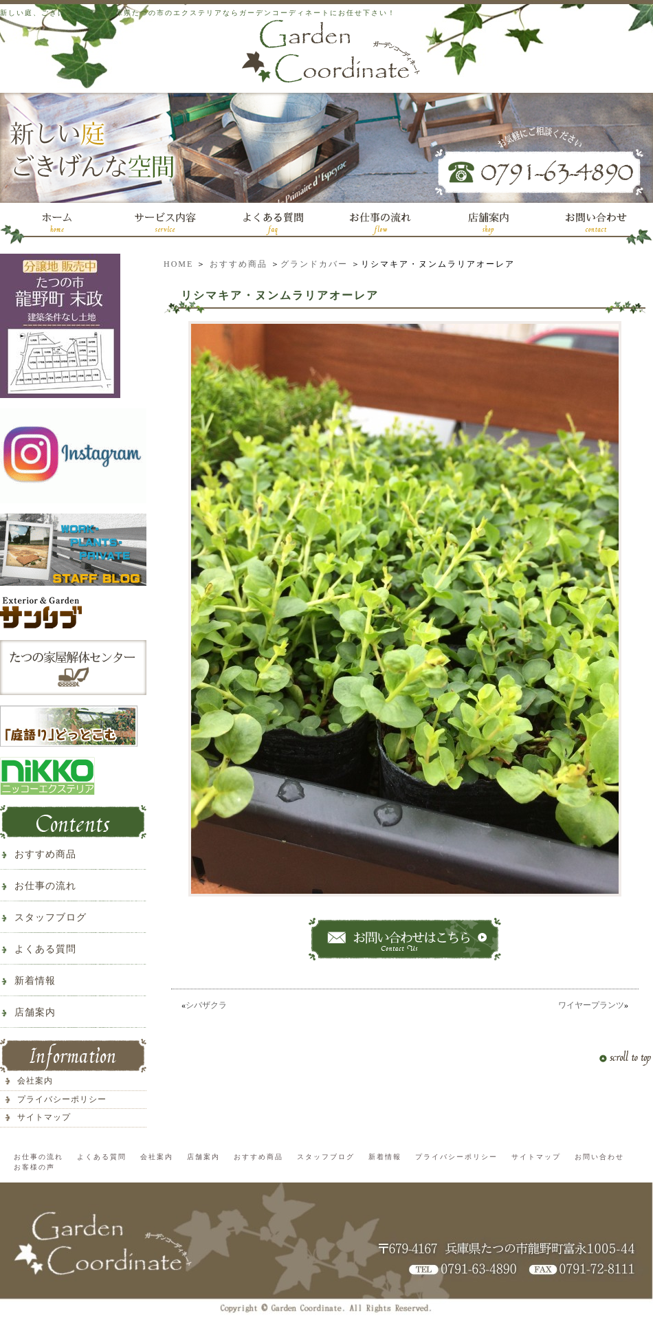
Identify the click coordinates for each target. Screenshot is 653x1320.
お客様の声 (34, 1167)
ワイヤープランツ (591, 1005)
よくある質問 (45, 949)
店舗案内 (35, 1012)
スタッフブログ (50, 917)
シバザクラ (206, 1005)
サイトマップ (44, 1117)
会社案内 (35, 1081)
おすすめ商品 (238, 264)
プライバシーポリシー (62, 1099)
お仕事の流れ (45, 886)
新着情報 (35, 981)
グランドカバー (314, 264)
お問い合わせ (599, 1156)
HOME (178, 264)
